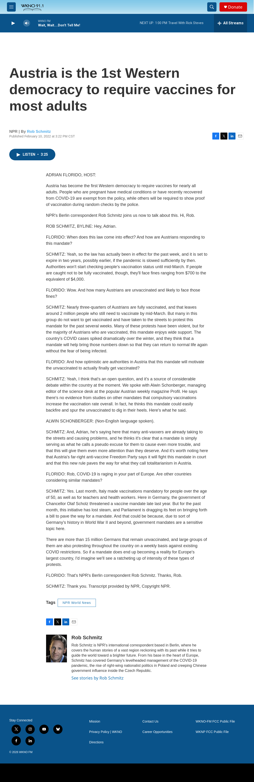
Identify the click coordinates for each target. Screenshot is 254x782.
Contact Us (150, 721)
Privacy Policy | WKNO (105, 732)
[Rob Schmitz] (56, 648)
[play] (12, 23)
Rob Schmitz (39, 131)
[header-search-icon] (211, 7)
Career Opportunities (157, 732)
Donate (235, 7)
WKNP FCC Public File (212, 732)
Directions (96, 742)
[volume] (27, 23)
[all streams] (230, 23)
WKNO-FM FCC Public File (215, 721)
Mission (94, 721)
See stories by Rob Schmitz (98, 678)
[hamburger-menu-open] (11, 7)
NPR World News (77, 603)
